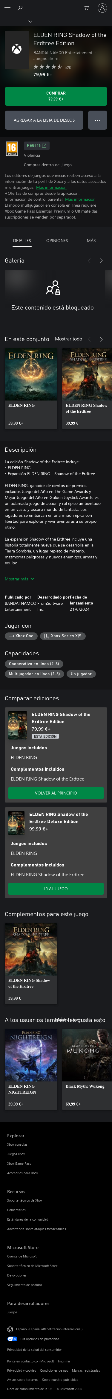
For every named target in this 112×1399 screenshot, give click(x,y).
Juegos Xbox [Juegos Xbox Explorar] (16, 1154)
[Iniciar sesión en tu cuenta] (102, 8)
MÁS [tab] (91, 240)
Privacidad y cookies (21, 1370)
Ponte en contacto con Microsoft (30, 1361)
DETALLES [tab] (22, 240)
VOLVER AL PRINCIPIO (56, 793)
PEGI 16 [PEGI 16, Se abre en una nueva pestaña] (37, 145)
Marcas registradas (86, 1370)
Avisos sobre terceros (22, 1379)
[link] (31, 388)
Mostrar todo (68, 338)
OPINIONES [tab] (57, 240)
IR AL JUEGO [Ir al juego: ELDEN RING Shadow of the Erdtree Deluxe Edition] (56, 888)
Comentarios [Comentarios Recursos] (16, 1210)
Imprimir (64, 1361)
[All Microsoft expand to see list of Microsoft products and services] (7, 8)
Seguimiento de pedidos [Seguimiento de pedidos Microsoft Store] (24, 1285)
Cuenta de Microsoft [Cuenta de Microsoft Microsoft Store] (22, 1256)
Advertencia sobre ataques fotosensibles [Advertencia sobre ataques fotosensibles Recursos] (36, 1229)
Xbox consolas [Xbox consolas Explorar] (17, 1144)
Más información (51, 187)
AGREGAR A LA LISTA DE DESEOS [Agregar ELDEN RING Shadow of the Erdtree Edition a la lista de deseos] (44, 120)
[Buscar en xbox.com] (21, 7)
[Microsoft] (56, 4)
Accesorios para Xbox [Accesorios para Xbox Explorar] (22, 1173)
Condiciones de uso (54, 1370)
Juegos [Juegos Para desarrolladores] (12, 1312)
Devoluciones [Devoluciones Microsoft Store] (17, 1275)
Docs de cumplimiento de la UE (30, 1389)
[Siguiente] (101, 261)
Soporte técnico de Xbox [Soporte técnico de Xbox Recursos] (24, 1200)
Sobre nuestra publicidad (60, 1379)
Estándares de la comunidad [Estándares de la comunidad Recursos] (27, 1219)
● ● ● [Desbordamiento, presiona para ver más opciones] (98, 120)
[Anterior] (89, 261)
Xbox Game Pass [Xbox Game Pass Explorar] (19, 1163)
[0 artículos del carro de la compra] (88, 8)
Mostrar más (19, 579)
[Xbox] (15, 21)
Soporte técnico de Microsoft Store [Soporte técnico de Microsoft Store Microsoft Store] (32, 1266)
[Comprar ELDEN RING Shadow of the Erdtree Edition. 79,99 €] (56, 96)
